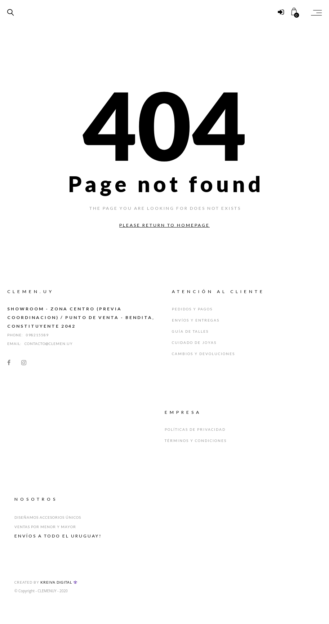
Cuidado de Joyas (194, 342)
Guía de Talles (190, 331)
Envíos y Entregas (195, 320)
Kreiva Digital (58, 582)
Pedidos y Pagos (192, 309)
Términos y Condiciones (196, 440)
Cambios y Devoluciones (203, 353)
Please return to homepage (164, 225)
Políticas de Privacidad (195, 429)
